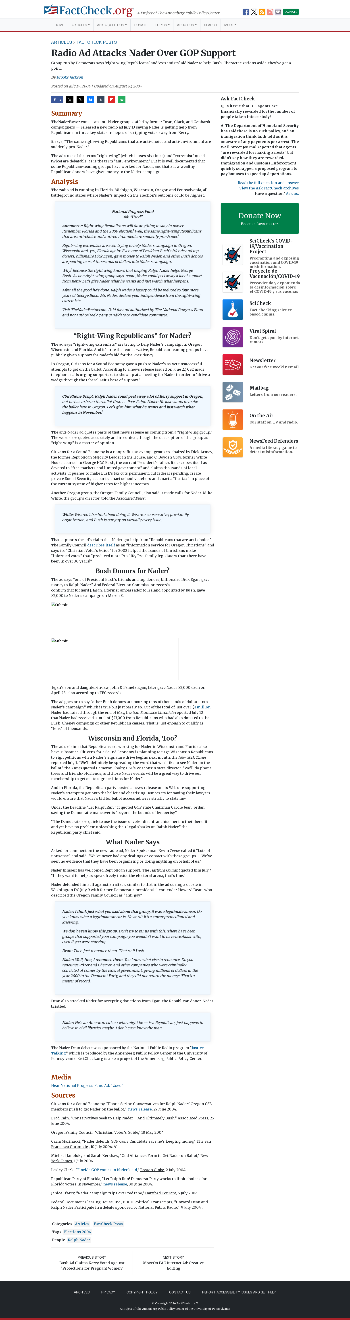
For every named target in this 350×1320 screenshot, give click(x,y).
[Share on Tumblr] (100, 99)
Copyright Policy (142, 1292)
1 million (202, 707)
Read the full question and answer (268, 183)
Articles (79, 25)
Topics (161, 25)
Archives (82, 1292)
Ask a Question (110, 25)
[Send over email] (121, 99)
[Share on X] (69, 99)
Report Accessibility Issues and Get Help (239, 1292)
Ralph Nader (79, 1240)
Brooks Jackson (69, 77)
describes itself (101, 545)
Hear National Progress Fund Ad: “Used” (87, 1085)
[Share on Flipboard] (111, 99)
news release (140, 1109)
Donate (140, 25)
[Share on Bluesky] (90, 99)
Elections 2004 (77, 1232)
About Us (185, 25)
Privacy (108, 1292)
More (229, 25)
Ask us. (292, 193)
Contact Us (180, 1292)
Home (59, 25)
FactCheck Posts (97, 42)
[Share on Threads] (80, 99)
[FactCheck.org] (94, 13)
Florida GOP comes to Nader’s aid (107, 1170)
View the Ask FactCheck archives (269, 188)
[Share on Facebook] (57, 99)
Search (210, 25)
